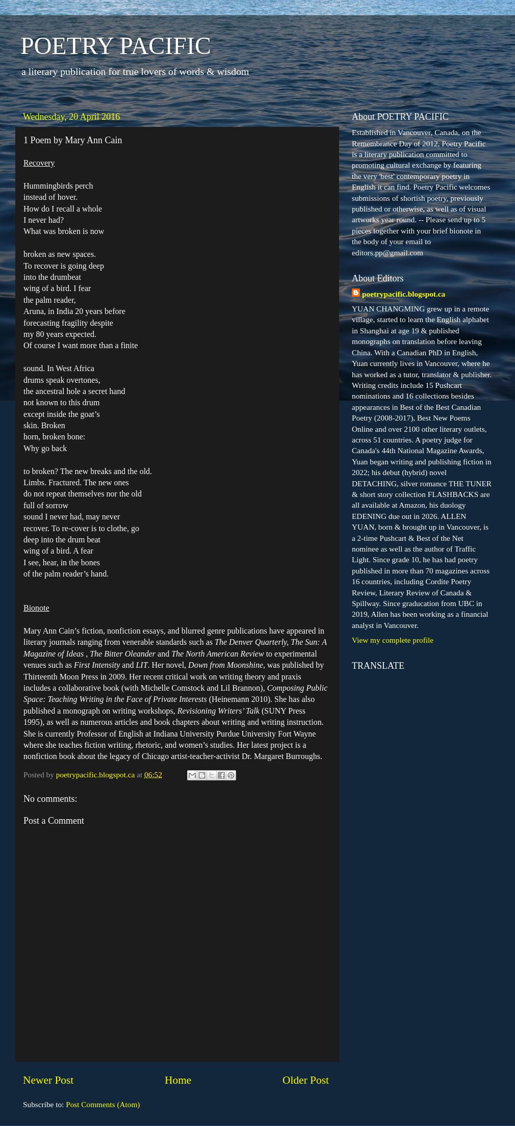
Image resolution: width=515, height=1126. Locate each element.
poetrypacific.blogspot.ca (403, 294)
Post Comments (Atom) (103, 1104)
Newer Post (48, 1080)
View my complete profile (392, 640)
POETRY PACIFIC (115, 45)
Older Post (305, 1080)
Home (178, 1080)
